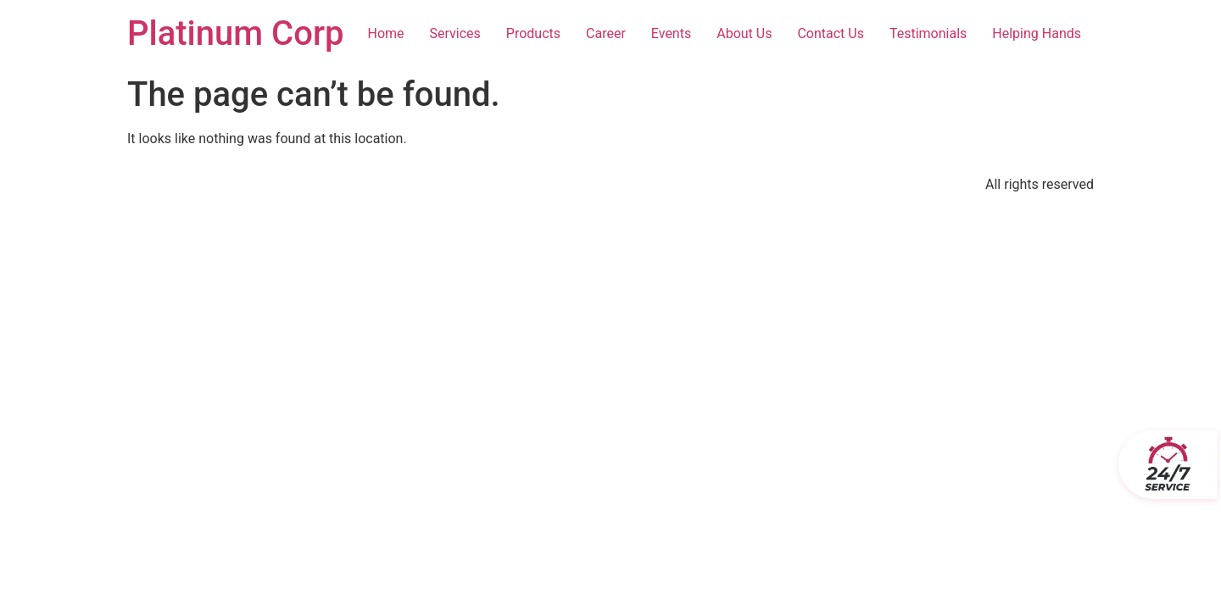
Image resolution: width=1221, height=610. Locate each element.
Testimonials (928, 33)
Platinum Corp (235, 33)
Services (455, 33)
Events (671, 33)
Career (606, 33)
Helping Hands (1036, 33)
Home (385, 33)
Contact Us (830, 33)
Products (533, 33)
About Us (744, 33)
